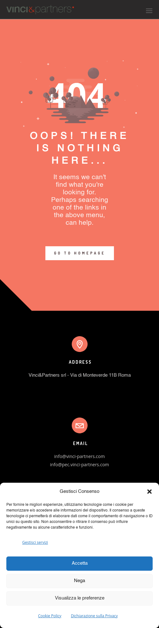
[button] (149, 491)
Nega (79, 580)
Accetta (80, 563)
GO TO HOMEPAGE (79, 253)
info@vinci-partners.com (79, 456)
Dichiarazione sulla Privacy (94, 616)
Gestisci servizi (35, 542)
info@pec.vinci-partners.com (79, 465)
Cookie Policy (49, 616)
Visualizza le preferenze (79, 598)
